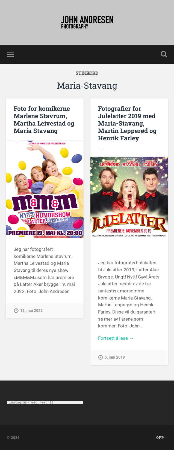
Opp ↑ (161, 437)
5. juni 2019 (115, 357)
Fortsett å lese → (116, 338)
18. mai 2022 (31, 310)
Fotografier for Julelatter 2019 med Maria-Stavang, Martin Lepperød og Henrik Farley (127, 123)
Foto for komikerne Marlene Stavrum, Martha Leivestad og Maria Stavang (44, 119)
